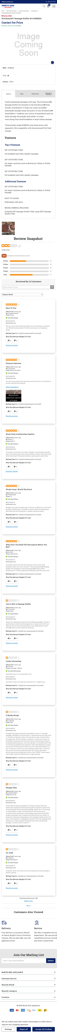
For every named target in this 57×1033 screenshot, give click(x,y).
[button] (13, 396)
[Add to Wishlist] (52, 62)
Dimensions (35, 94)
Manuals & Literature (48, 93)
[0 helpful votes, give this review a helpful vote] (9, 340)
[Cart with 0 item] (48, 6)
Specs (22, 94)
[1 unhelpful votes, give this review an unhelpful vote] (15, 522)
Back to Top (28, 901)
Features (8, 94)
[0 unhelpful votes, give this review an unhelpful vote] (15, 340)
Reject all (24, 1029)
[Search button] (44, 6)
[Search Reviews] (28, 287)
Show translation (12, 387)
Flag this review (12, 345)
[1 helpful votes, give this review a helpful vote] (9, 467)
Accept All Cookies (43, 1029)
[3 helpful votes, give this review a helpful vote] (9, 522)
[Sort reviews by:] (22, 294)
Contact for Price (12, 22)
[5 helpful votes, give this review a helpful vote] (9, 581)
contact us (10, 25)
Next (28, 906)
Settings (8, 1029)
